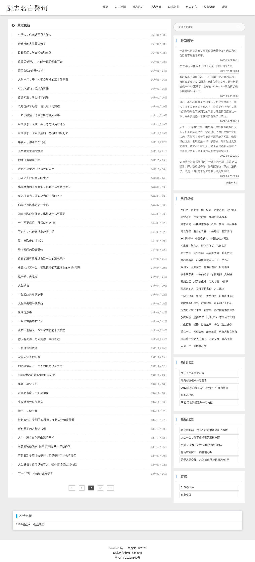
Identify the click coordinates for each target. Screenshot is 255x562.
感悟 (196, 324)
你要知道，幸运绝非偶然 (33, 97)
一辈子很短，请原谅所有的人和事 (39, 115)
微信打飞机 (207, 245)
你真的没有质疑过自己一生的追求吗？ (41, 258)
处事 (214, 224)
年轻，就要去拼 (27, 383)
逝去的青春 (199, 231)
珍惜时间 (216, 274)
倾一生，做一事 (27, 410)
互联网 (184, 209)
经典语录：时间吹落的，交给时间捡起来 (43, 133)
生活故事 (232, 224)
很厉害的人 (187, 288)
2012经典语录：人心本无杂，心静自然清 (204, 387)
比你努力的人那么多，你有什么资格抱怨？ (44, 186)
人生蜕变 (219, 288)
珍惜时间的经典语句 (30, 249)
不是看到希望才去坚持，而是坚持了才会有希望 (47, 455)
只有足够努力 (226, 295)
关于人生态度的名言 (192, 373)
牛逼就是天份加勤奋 (30, 401)
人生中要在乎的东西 (30, 303)
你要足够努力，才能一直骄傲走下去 (40, 61)
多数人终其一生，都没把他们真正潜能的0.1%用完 (49, 267)
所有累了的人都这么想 (32, 428)
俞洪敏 (184, 245)
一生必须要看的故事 (30, 294)
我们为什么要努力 (191, 267)
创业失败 (198, 331)
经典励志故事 (201, 224)
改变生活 (186, 317)
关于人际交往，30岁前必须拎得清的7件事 (205, 459)
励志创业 (173, 6)
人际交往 (214, 338)
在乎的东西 (187, 274)
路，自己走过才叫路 (30, 240)
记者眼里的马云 (205, 260)
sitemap (137, 552)
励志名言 (138, 6)
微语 (224, 6)
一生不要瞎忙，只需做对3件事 (37, 222)
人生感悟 (120, 6)
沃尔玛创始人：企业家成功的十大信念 (41, 330)
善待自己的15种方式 (30, 70)
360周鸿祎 (187, 238)
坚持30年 (198, 317)
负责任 (200, 295)
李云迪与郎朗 (227, 317)
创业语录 (186, 217)
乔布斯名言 (187, 260)
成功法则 (206, 209)
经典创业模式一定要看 (194, 380)
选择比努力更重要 (224, 310)
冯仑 (216, 324)
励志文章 (227, 338)
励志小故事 (199, 217)
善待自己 (211, 295)
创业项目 (186, 494)
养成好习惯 (199, 345)
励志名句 (186, 224)
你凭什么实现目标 (29, 160)
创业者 (195, 209)
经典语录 (209, 6)
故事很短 (206, 302)
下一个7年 (222, 260)
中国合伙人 (201, 238)
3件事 (225, 281)
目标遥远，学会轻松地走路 (34, 52)
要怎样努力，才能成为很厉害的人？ (40, 195)
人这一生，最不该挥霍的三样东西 (200, 437)
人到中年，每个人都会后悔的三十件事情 (43, 79)
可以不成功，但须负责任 (33, 88)
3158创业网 (187, 487)
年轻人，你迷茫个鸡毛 (32, 142)
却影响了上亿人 (223, 302)
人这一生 (186, 345)
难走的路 (211, 331)
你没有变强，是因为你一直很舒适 (39, 339)
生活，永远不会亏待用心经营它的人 (201, 444)
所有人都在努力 (228, 331)
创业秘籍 (198, 252)
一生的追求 (202, 274)
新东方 (195, 245)
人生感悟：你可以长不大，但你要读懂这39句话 (47, 464)
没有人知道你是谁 (29, 357)
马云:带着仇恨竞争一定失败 (197, 402)
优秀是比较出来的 (191, 310)
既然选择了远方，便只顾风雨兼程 (39, 106)
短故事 (208, 310)
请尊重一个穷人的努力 (194, 338)
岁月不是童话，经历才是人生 (36, 169)
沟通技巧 (211, 317)
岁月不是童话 (204, 288)
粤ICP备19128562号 (127, 557)
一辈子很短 (187, 295)
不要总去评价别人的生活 (33, 178)
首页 (105, 6)
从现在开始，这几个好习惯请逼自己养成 (204, 430)
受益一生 (186, 331)
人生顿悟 (23, 285)
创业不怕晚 (187, 395)
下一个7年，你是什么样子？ (35, 473)
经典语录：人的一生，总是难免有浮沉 (41, 124)
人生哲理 (186, 324)
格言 (221, 224)
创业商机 (232, 209)
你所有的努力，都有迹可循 (196, 452)
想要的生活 (199, 281)
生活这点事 (25, 312)
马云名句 (186, 252)
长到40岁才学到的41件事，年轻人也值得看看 (46, 419)
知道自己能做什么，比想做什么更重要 (41, 213)
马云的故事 (212, 252)
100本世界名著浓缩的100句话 (36, 375)
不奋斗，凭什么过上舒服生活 (36, 231)
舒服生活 (186, 281)
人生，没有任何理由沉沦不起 (36, 437)
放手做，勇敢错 (27, 276)
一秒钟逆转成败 (27, 348)
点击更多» (231, 182)
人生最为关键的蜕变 (30, 151)
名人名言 (191, 6)
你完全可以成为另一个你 (33, 204)
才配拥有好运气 (190, 302)
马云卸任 (186, 231)
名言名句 (227, 231)
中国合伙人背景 (220, 238)
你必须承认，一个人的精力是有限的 (40, 366)
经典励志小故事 (218, 217)
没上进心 (226, 324)
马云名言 (221, 245)
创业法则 (219, 209)
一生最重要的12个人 (30, 321)
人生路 (228, 274)
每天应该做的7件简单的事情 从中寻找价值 (44, 446)
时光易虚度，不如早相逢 (33, 392)
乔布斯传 (227, 252)
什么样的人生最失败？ (32, 43)
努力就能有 (210, 267)
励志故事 (156, 6)
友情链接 (25, 516)
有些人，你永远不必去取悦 (34, 34)
